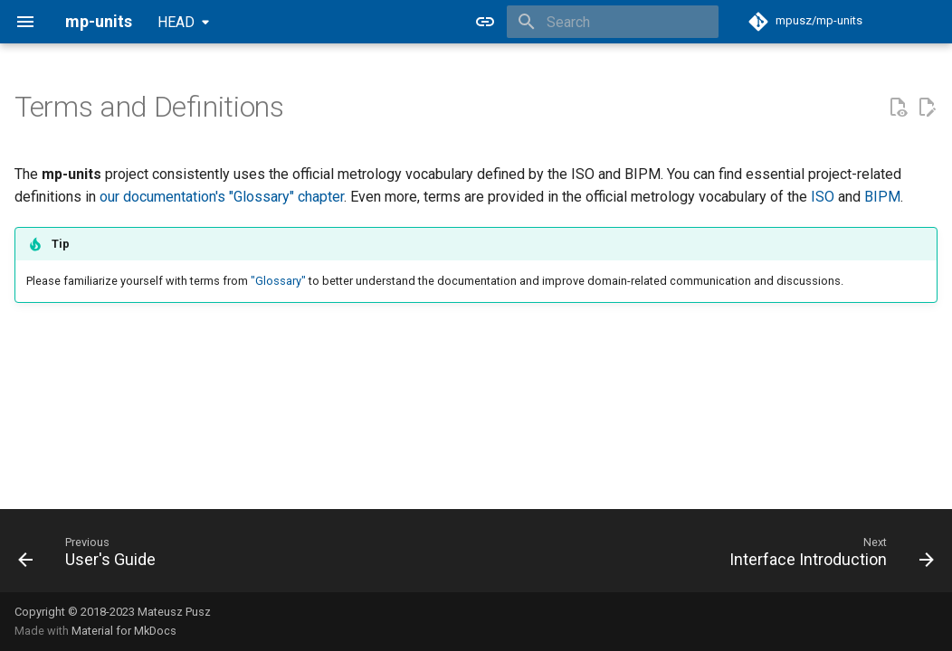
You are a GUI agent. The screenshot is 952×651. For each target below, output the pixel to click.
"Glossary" (278, 281)
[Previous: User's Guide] (91, 556)
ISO (822, 196)
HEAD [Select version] (176, 22)
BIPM (882, 196)
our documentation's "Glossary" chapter (222, 196)
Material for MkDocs (123, 630)
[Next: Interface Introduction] (827, 556)
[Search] (613, 21)
